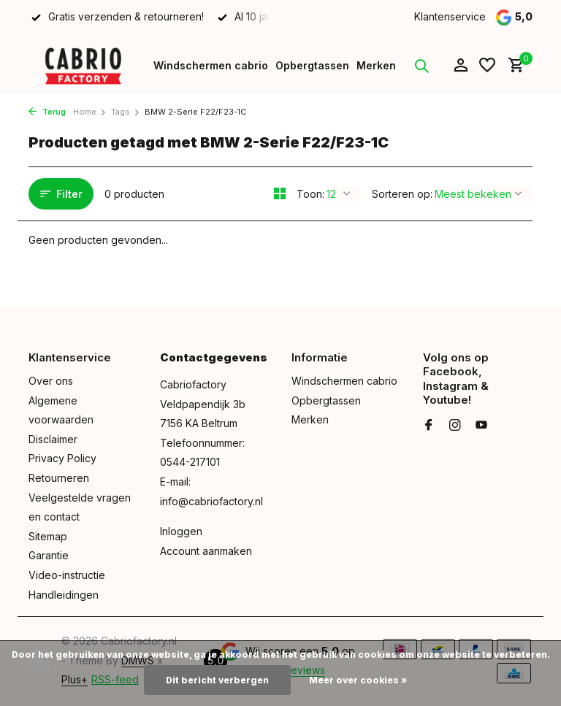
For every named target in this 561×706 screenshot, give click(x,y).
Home (90, 112)
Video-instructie (66, 575)
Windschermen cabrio (210, 65)
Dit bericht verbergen (217, 680)
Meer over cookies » (358, 680)
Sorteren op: (402, 194)
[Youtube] (481, 426)
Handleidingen (63, 594)
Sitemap (47, 536)
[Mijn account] (461, 66)
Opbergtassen (312, 65)
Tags (125, 112)
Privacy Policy (62, 458)
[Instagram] (455, 426)
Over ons (50, 381)
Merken (376, 65)
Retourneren (58, 478)
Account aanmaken (206, 551)
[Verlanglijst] (487, 65)
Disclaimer (52, 439)
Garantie (48, 555)
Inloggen (181, 531)
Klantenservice (450, 16)
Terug (47, 112)
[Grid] (280, 193)
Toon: (310, 194)
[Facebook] (429, 426)
